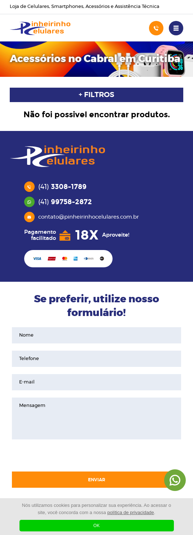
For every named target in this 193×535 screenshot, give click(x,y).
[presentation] (96, 456)
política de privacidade (130, 512)
